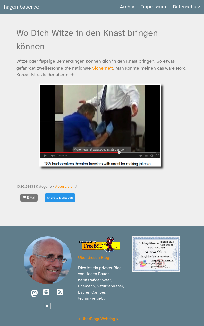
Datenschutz (186, 7)
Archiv (127, 7)
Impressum (153, 7)
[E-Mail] (29, 197)
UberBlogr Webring (98, 318)
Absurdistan (64, 186)
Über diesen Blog (93, 257)
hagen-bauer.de (21, 6)
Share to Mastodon (60, 197)
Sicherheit (102, 68)
